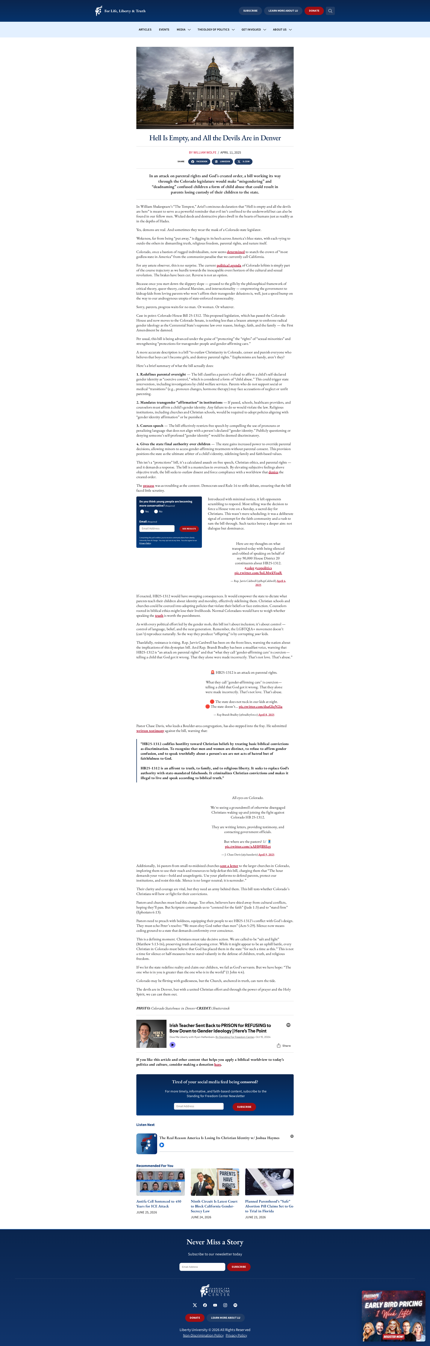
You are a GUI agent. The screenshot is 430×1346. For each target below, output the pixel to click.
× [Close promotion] (422, 1294)
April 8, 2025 (266, 715)
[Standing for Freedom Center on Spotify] (235, 1305)
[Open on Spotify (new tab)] (292, 1135)
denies (273, 472)
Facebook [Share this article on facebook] (199, 161)
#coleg (249, 567)
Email (148, 522)
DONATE (195, 1318)
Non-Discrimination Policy (203, 1335)
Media (181, 30)
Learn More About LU (283, 11)
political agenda (229, 265)
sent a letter (229, 865)
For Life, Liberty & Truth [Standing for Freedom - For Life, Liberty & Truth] (120, 11)
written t (143, 730)
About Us (280, 30)
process (148, 485)
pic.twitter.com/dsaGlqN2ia (260, 706)
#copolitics (263, 567)
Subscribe (250, 11)
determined (236, 251)
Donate (314, 11)
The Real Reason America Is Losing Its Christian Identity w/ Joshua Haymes (219, 1137)
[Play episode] (161, 1145)
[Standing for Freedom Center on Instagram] (225, 1305)
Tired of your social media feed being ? (215, 1082)
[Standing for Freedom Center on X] (195, 1305)
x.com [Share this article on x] (243, 161)
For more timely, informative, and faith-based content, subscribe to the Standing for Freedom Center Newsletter (216, 1093)
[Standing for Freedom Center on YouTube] (215, 1305)
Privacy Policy (236, 1335)
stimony (158, 730)
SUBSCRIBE (244, 1107)
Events (164, 30)
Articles (145, 30)
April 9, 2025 (266, 854)
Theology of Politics (213, 30)
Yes (147, 512)
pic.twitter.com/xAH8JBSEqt (248, 846)
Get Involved (251, 30)
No (160, 512)
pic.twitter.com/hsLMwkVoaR (258, 572)
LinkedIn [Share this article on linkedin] (222, 161)
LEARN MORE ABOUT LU (225, 1318)
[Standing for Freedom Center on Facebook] (205, 1305)
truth (159, 615)
